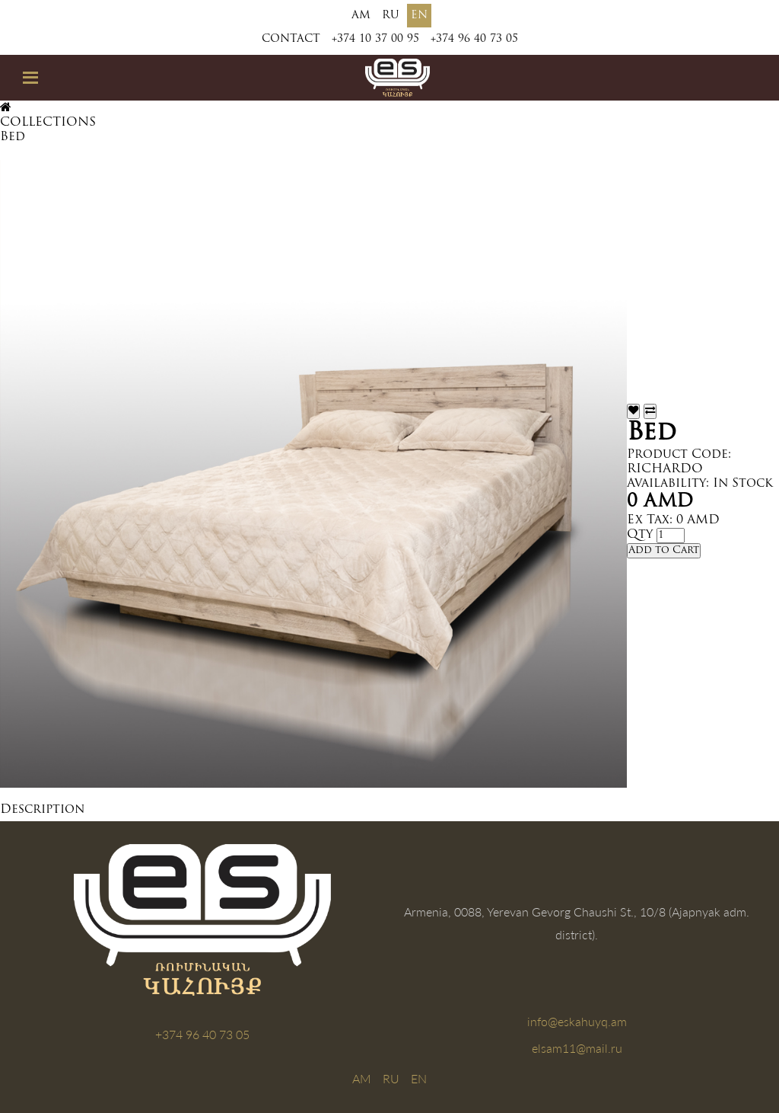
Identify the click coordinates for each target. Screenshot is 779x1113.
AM (360, 15)
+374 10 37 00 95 (375, 39)
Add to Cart (663, 550)
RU (390, 15)
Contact (291, 39)
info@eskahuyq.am (577, 1021)
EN (419, 15)
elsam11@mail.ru (577, 1048)
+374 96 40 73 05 (474, 39)
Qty (640, 535)
